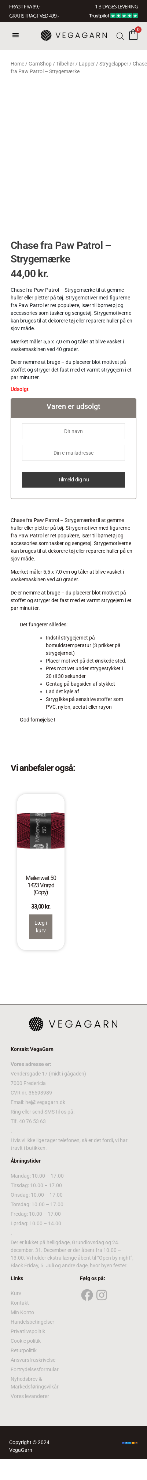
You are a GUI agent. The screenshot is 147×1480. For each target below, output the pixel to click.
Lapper (87, 64)
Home (17, 64)
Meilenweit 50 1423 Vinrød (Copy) (41, 885)
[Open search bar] (120, 36)
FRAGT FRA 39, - (24, 7)
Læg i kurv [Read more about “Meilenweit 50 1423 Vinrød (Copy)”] (40, 926)
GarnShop (40, 64)
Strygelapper (113, 64)
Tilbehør (65, 64)
